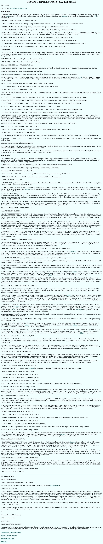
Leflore (27, 325)
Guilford (62, 434)
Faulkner (74, 251)
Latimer (13, 309)
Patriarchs (4, 541)
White (80, 77)
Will (2, 476)
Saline (81, 333)
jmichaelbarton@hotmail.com (18, 8)
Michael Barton (54, 485)
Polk (50, 275)
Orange (7, 16)
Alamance (65, 16)
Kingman (31, 368)
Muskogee (79, 309)
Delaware (73, 442)
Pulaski (68, 295)
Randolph (27, 189)
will (95, 16)
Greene (75, 271)
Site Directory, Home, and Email (11, 532)
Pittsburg (16, 306)
